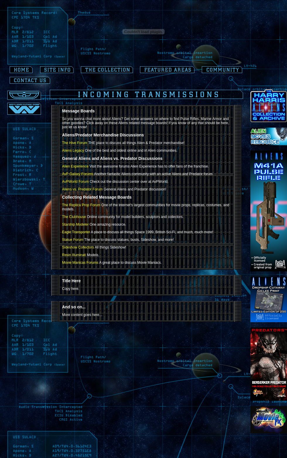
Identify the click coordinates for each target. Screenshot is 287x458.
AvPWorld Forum (75, 182)
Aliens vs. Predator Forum (82, 189)
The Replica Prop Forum (81, 205)
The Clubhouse (74, 217)
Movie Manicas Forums (80, 263)
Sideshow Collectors (78, 247)
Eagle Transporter (76, 232)
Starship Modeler (75, 224)
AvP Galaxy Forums (77, 174)
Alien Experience (75, 166)
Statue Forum (72, 240)
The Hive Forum (74, 143)
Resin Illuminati (74, 255)
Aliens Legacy (73, 150)
